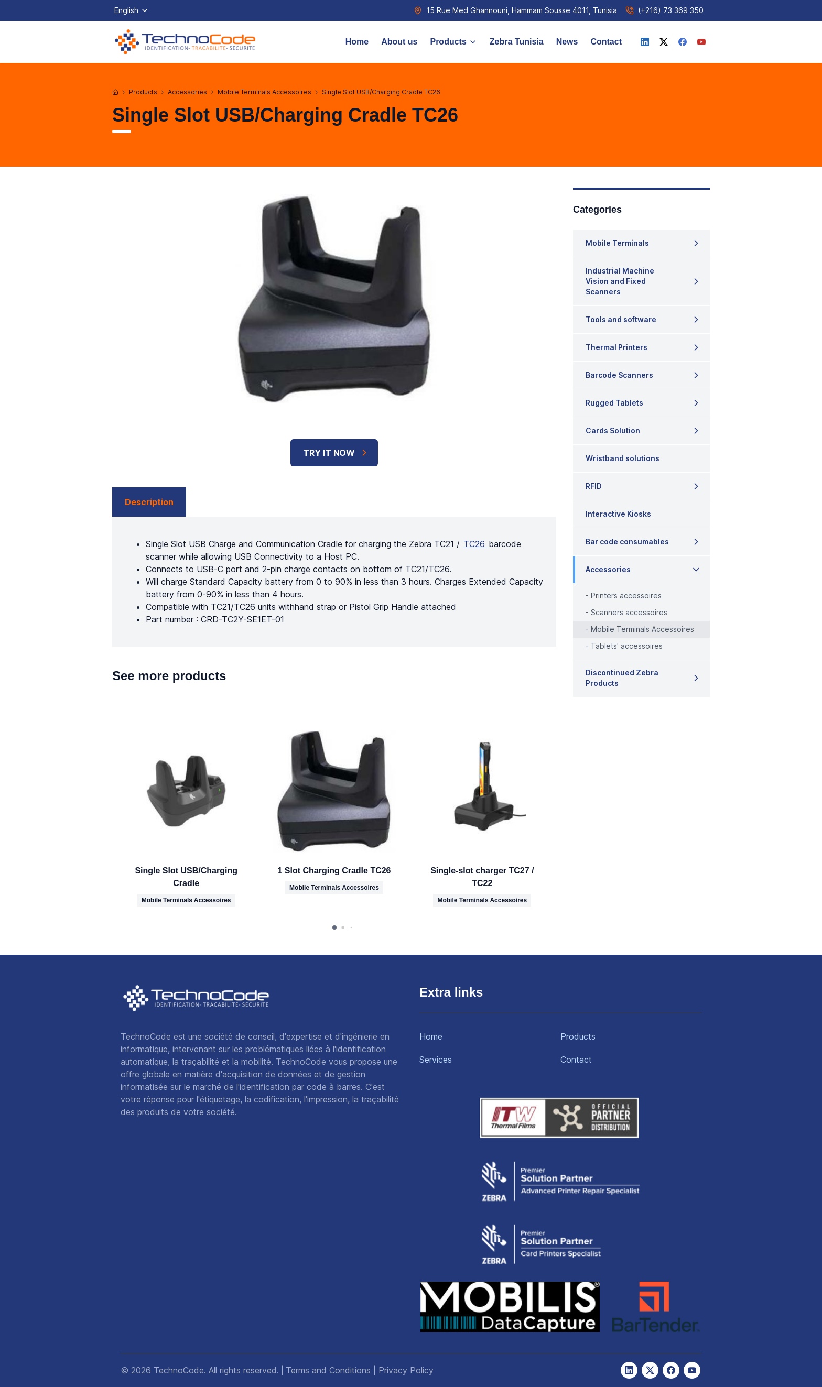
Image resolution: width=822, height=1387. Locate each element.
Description (149, 502)
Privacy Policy (406, 1370)
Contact (606, 41)
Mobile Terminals (617, 242)
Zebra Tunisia (517, 41)
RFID (594, 486)
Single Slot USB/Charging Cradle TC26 (381, 92)
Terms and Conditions (328, 1370)
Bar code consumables (627, 541)
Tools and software (621, 319)
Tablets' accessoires (627, 645)
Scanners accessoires (629, 612)
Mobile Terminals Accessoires (264, 92)
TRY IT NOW (336, 452)
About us (399, 41)
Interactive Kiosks (618, 513)
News (567, 41)
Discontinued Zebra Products (622, 677)
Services (435, 1059)
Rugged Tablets (614, 402)
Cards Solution (613, 430)
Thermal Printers (616, 347)
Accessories (187, 92)
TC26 (475, 544)
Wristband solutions (622, 458)
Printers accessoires (626, 595)
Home (357, 41)
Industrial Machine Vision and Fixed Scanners (620, 281)
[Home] (115, 92)
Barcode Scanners (619, 374)
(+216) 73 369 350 (671, 10)
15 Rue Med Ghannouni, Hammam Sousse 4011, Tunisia (521, 10)
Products (453, 41)
